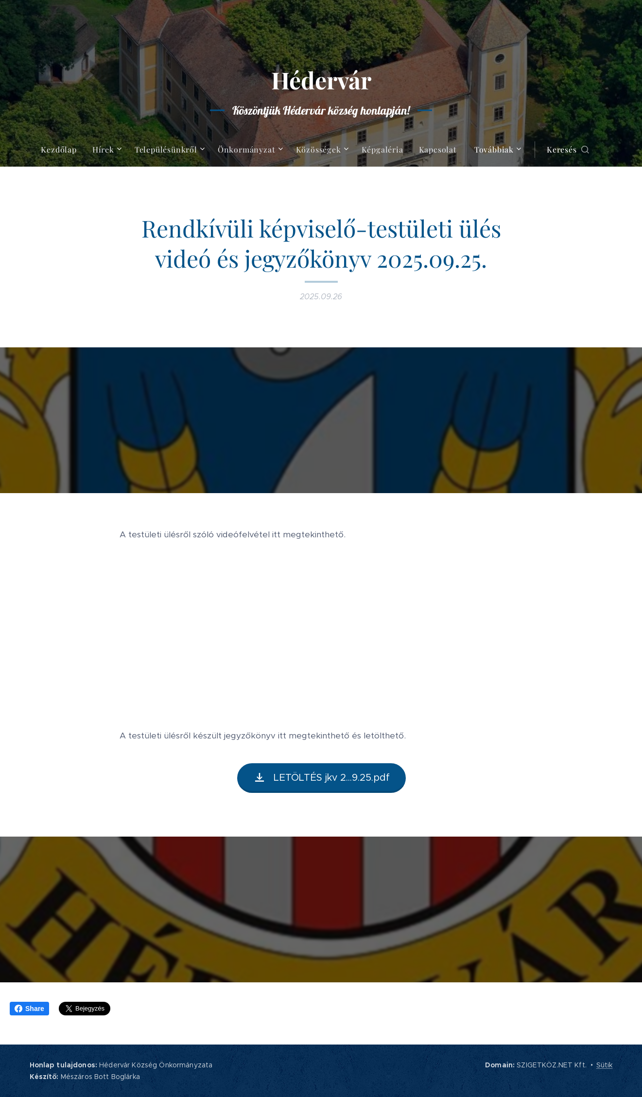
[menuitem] (62, 149)
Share (29, 1008)
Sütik (604, 1065)
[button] (568, 149)
